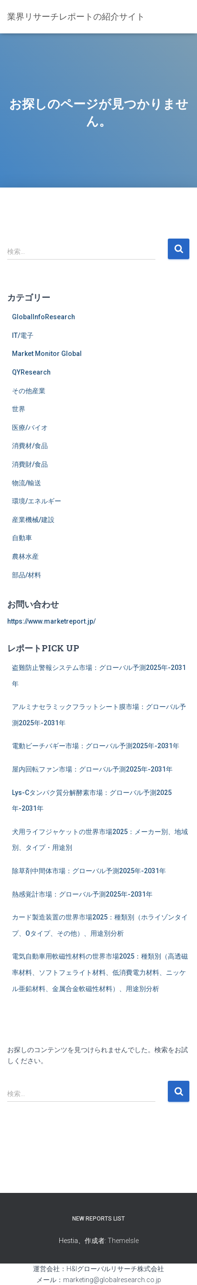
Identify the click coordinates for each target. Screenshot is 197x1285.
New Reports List (98, 1218)
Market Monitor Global (47, 353)
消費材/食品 (30, 445)
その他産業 (28, 391)
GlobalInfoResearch (43, 317)
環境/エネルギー (36, 501)
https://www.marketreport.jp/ (51, 621)
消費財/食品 (30, 464)
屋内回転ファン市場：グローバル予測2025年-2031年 (92, 769)
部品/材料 (26, 575)
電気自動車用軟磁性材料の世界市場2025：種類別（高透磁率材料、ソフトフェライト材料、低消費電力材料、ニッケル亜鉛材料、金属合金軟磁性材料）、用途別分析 (100, 972)
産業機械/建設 (33, 519)
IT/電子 (22, 335)
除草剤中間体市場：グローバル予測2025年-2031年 (89, 871)
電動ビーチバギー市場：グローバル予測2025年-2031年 (95, 746)
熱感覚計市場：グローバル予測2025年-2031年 (82, 894)
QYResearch (31, 372)
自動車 (22, 538)
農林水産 (25, 556)
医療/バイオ (30, 427)
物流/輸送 (26, 483)
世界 (18, 409)
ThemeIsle (123, 1240)
